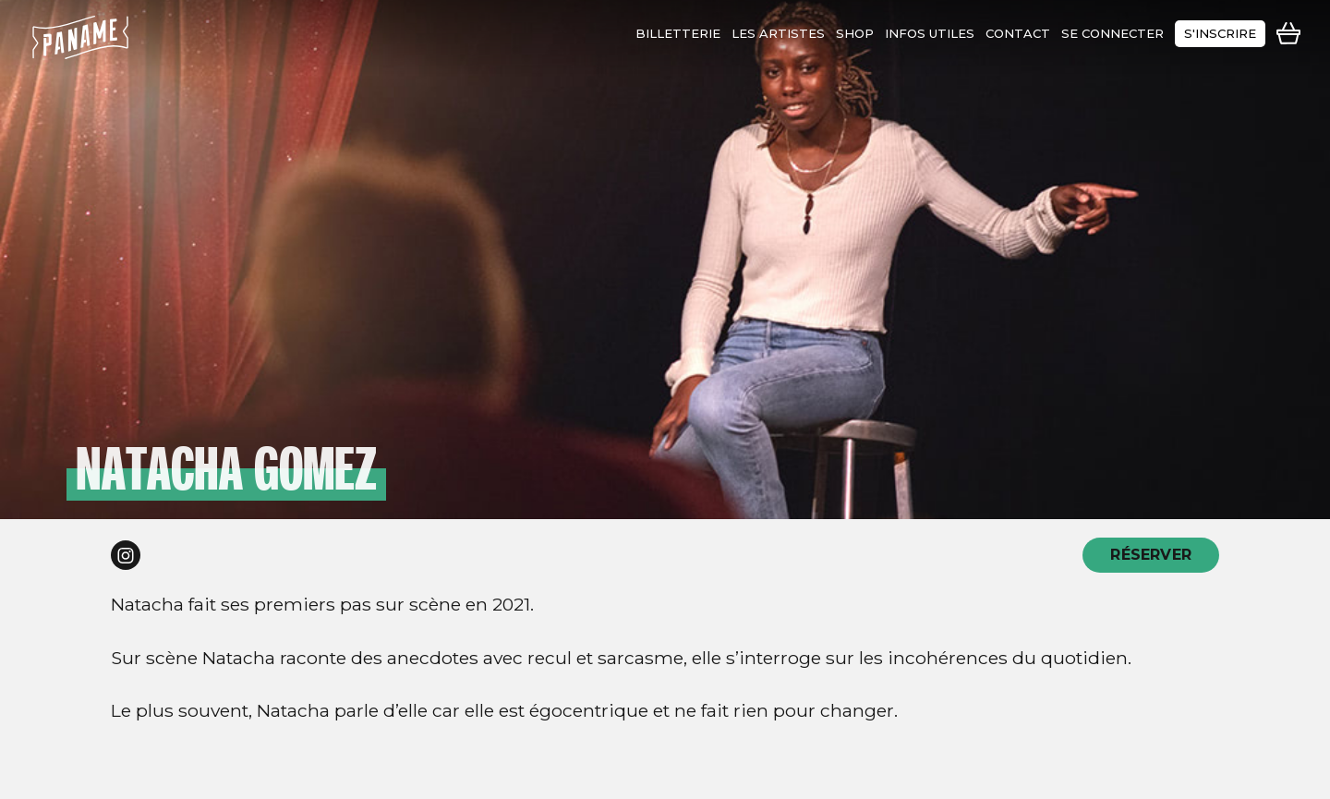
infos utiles (929, 33)
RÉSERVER (1150, 554)
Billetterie (677, 33)
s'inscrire (1220, 33)
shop (855, 33)
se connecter (1112, 33)
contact (1017, 33)
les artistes (778, 33)
